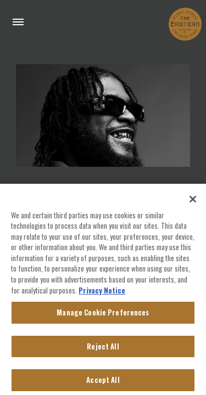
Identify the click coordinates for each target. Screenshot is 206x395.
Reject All (103, 351)
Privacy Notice (102, 294)
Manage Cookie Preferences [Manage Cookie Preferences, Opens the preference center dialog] (103, 317)
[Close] (193, 204)
